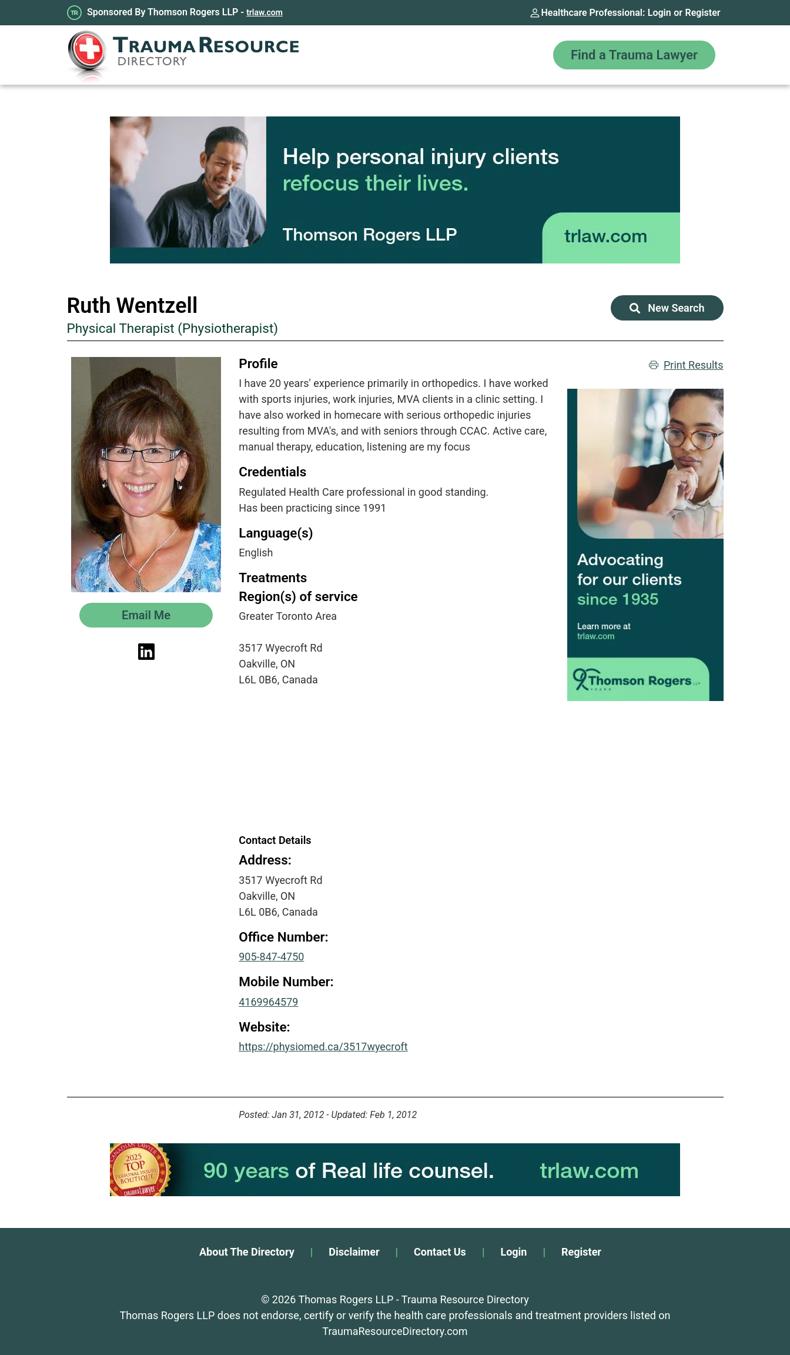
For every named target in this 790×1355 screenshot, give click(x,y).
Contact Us (440, 1252)
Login (659, 12)
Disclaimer (354, 1252)
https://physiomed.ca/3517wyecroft (323, 1046)
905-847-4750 (271, 956)
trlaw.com (264, 12)
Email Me (146, 615)
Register (703, 12)
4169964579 (268, 1002)
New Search (667, 308)
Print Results (686, 365)
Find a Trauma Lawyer (634, 55)
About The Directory (246, 1252)
